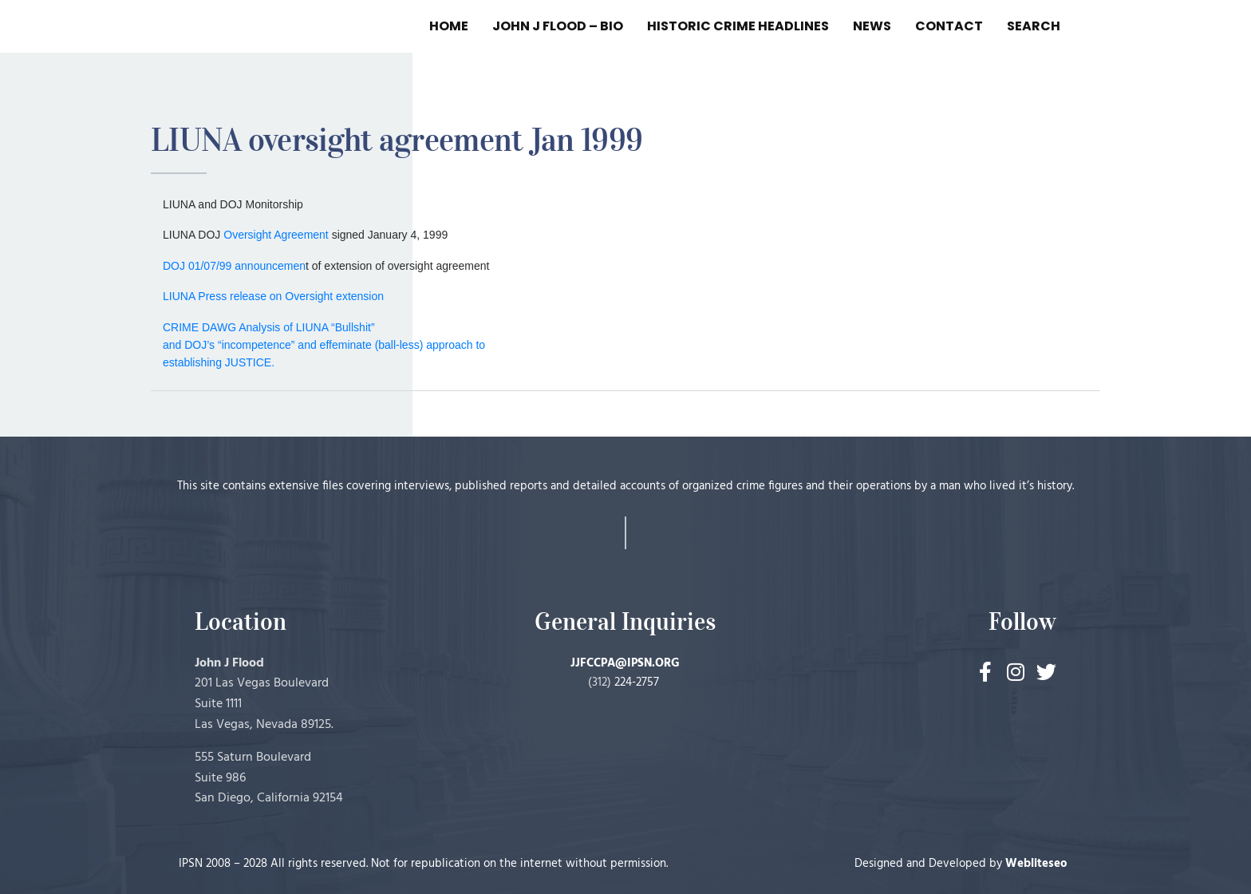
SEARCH (1033, 26)
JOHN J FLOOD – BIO (557, 26)
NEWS (872, 26)
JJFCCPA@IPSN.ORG (625, 663)
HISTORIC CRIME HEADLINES (738, 26)
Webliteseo (1036, 863)
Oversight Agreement (276, 234)
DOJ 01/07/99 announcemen (234, 265)
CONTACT (949, 26)
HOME (448, 26)
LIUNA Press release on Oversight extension (273, 296)
